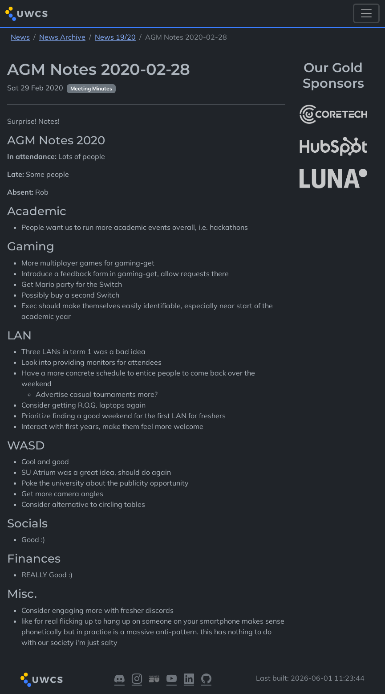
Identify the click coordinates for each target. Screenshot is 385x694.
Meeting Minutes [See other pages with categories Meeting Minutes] (91, 88)
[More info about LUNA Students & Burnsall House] (333, 179)
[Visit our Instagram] (137, 680)
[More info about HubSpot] (333, 146)
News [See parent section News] (20, 37)
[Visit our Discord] (119, 680)
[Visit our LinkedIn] (189, 680)
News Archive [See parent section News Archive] (62, 37)
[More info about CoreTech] (333, 114)
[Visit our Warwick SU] (154, 680)
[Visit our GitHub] (206, 680)
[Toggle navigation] (366, 13)
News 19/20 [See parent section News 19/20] (115, 37)
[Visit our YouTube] (171, 680)
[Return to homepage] (26, 13)
